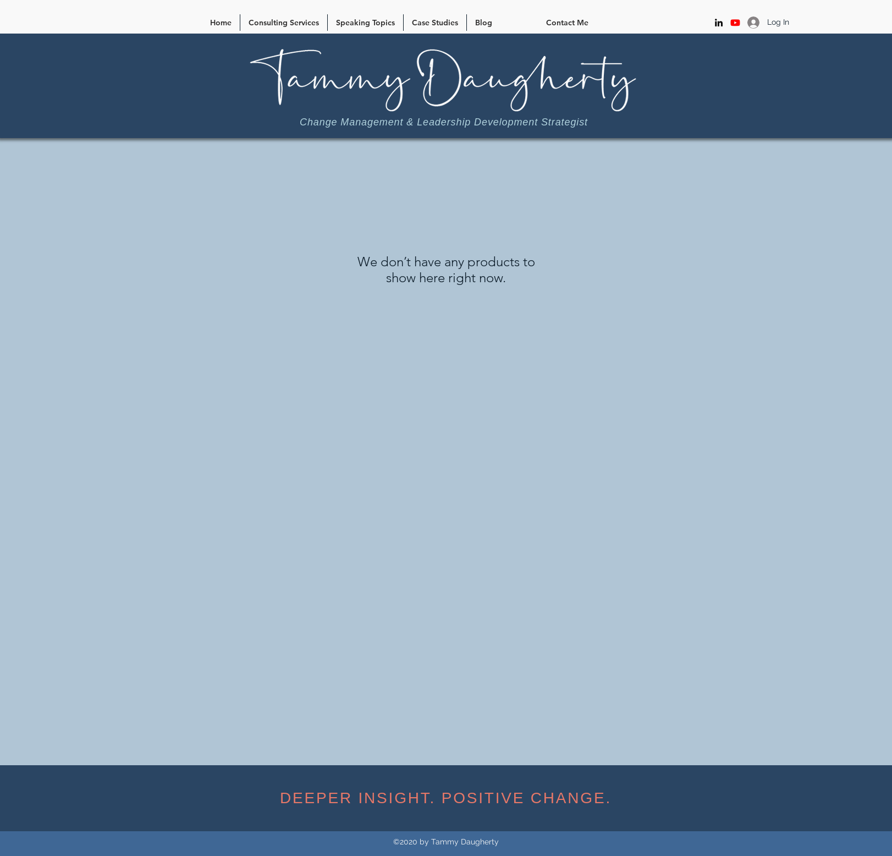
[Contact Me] (567, 23)
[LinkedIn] (718, 22)
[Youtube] (735, 22)
